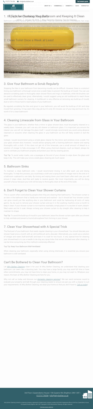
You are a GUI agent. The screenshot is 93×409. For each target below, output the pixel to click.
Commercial (59, 5)
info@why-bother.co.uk (59, 396)
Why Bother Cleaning (16, 181)
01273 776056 (42, 396)
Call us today (82, 199)
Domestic (69, 5)
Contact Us (85, 5)
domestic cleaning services (48, 194)
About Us (48, 5)
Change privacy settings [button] (46, 407)
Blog (77, 5)
